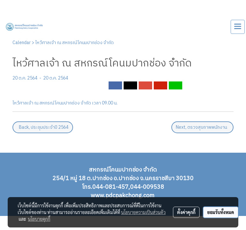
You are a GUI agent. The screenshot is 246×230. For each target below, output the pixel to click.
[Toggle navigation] (238, 27)
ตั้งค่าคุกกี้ (186, 212)
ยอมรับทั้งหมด (220, 212)
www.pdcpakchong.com (123, 196)
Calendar (21, 42)
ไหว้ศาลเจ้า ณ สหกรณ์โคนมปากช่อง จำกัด (74, 42)
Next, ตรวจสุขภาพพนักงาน (202, 127)
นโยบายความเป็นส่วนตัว (143, 212)
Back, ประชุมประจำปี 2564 (43, 127)
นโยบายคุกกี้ (39, 219)
